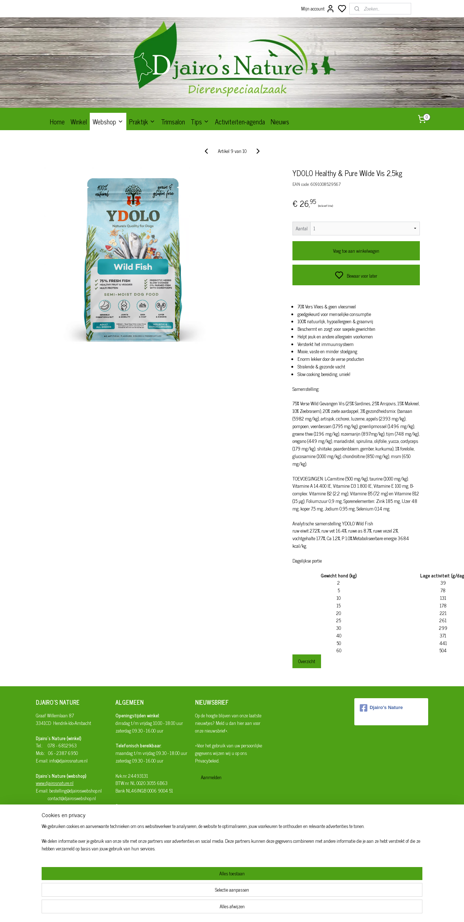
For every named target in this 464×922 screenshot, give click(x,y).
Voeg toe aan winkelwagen (356, 251)
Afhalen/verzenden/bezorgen (141, 820)
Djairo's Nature (381, 708)
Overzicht (306, 661)
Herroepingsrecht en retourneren (144, 828)
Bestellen (123, 813)
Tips (200, 121)
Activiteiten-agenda (240, 121)
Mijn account (318, 8)
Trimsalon (173, 121)
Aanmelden (211, 777)
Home (57, 121)
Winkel (79, 121)
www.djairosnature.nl (54, 783)
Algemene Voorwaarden (136, 836)
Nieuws (280, 121)
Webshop (108, 121)
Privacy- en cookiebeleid (136, 843)
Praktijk (142, 121)
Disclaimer (125, 850)
